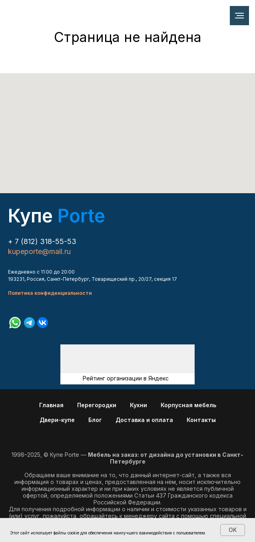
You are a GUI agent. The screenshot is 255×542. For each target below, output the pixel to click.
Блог (95, 419)
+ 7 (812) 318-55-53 (42, 241)
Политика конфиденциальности (50, 293)
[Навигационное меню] (239, 15)
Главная (51, 405)
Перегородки (96, 405)
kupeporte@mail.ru (39, 251)
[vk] (42, 322)
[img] (127, 358)
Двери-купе (57, 419)
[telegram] (29, 322)
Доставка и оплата (144, 419)
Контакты (201, 419)
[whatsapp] (15, 322)
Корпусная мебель (188, 405)
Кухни (138, 405)
